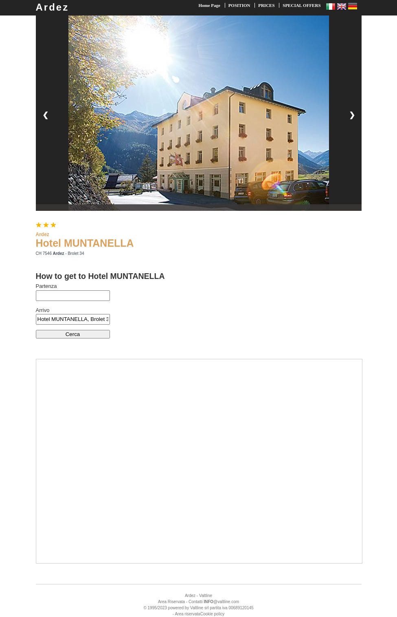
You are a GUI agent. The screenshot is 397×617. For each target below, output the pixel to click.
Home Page (209, 5)
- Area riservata (186, 614)
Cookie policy (212, 614)
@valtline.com (221, 601)
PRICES (266, 5)
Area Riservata (171, 601)
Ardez (52, 7)
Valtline (205, 595)
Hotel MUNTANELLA (85, 243)
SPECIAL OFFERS (301, 5)
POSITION (239, 5)
